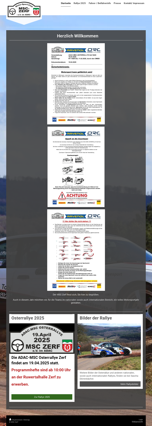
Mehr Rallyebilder (129, 384)
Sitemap (26, 420)
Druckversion (16, 420)
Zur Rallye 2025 (42, 396)
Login (141, 419)
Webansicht (137, 421)
